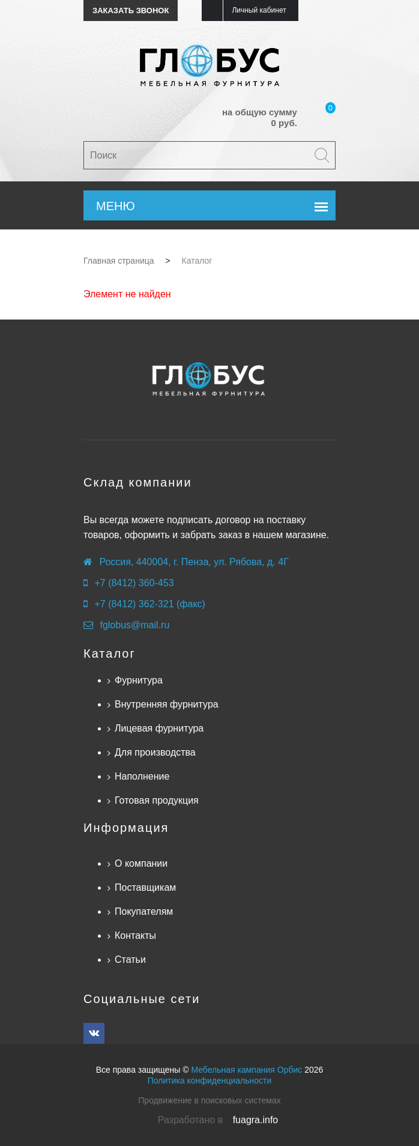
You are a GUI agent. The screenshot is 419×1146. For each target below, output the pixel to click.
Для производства (155, 752)
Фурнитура (139, 680)
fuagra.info (256, 1120)
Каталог (109, 653)
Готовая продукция (157, 800)
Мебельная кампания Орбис (246, 1070)
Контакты (135, 935)
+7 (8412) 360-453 (133, 583)
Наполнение (142, 776)
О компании (141, 863)
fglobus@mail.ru (134, 625)
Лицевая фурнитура (159, 728)
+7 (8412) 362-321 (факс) (149, 604)
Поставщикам (145, 887)
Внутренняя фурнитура (167, 704)
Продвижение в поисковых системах (209, 1100)
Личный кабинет (259, 10)
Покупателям (144, 911)
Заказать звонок (130, 10)
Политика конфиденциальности (210, 1080)
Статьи (130, 959)
